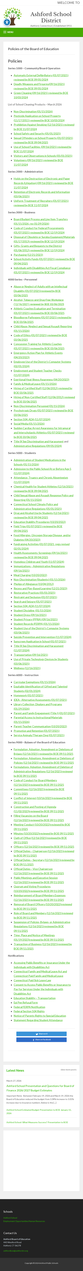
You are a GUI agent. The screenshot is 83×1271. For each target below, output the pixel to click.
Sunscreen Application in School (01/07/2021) (40, 641)
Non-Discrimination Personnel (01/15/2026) (39, 406)
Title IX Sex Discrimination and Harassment (39, 441)
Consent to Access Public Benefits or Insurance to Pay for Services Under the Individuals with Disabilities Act (42, 989)
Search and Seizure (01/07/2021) (33, 601)
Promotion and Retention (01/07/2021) (37, 730)
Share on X (43, 1034)
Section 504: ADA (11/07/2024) (32, 419)
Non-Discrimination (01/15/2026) (33, 111)
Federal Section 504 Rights (29, 1011)
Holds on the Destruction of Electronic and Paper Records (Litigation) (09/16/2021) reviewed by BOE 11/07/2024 (43, 183)
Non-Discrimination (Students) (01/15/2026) (39, 579)
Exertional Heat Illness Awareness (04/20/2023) (41, 379)
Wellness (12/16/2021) (27, 668)
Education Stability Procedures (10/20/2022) (40, 522)
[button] (8, 32)
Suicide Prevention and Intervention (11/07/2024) (42, 637)
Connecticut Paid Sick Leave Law (32, 980)
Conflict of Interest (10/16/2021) (33, 798)
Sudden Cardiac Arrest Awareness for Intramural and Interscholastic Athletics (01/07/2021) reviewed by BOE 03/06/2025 (44, 433)
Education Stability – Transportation (35, 998)
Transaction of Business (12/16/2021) (36, 944)
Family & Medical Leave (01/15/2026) (35, 383)
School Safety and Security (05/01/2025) (37, 133)
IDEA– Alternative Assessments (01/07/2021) (40, 699)
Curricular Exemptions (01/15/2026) (35, 682)
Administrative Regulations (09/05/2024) (38, 446)
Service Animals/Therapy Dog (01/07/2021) (39, 735)
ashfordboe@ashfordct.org (15, 1251)
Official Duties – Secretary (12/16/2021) (37, 860)
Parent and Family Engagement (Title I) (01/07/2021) (44, 713)
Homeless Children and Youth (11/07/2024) (39, 561)
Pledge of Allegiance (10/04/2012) (34, 584)
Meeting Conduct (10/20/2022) (32, 824)
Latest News (15, 1070)
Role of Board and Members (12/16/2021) (38, 913)
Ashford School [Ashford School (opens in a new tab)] (10, 1218)
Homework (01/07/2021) (28, 695)
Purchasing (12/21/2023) (28, 254)
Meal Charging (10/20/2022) (30, 575)
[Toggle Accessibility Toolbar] (7, 22)
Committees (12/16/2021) (29, 789)
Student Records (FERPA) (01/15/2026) (37, 623)
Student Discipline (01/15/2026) (32, 610)
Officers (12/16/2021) (27, 846)
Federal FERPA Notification (29, 1007)
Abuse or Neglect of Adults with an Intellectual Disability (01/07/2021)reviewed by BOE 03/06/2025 (40, 291)
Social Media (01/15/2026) (29, 423)
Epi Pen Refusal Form (26, 1002)
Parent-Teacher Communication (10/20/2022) (40, 726)
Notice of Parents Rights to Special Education (40, 1015)
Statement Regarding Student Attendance (38, 1020)
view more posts (69, 1069)
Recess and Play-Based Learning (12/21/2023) (40, 588)
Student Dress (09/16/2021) (30, 615)
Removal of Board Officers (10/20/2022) (37, 904)
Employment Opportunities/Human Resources (24, 1221)
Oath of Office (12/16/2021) (30, 838)
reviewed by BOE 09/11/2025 (56, 762)
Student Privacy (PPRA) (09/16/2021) (36, 619)
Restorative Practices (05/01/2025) (34, 592)
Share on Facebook (43, 1039)
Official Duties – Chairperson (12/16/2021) (38, 851)
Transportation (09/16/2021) (31, 654)
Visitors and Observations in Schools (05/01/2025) (43, 155)
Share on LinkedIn (41, 1045)
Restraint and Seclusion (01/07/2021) (35, 597)
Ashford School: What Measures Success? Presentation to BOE (37, 1122)
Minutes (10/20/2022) (26, 833)
